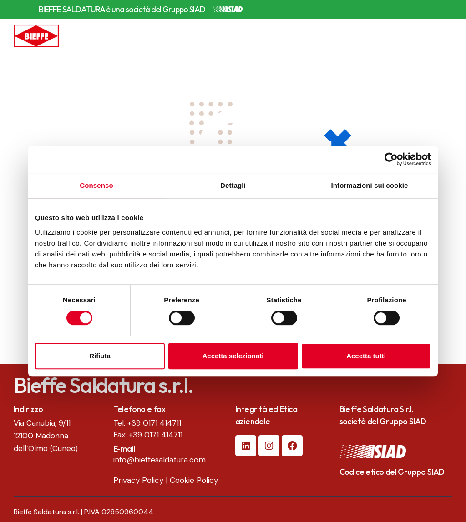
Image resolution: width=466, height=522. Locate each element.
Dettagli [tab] (233, 185)
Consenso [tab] (96, 185)
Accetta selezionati (232, 356)
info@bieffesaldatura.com (159, 460)
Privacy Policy (138, 480)
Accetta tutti (366, 356)
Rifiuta (100, 356)
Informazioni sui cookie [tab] (369, 185)
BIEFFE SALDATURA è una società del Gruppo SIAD (122, 9)
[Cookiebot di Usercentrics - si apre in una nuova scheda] (391, 159)
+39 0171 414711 (154, 423)
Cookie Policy (194, 480)
